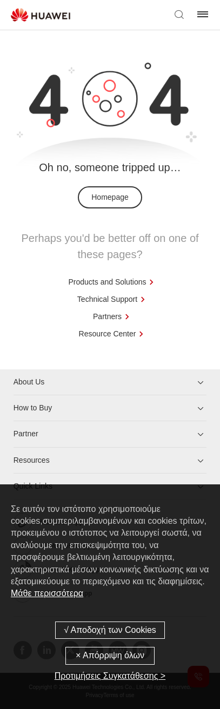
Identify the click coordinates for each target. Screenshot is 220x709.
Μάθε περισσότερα (47, 593)
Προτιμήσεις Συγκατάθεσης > (110, 675)
